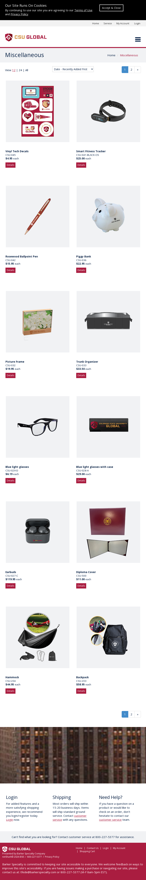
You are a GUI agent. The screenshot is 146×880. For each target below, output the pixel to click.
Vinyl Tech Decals (16, 151)
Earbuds (10, 572)
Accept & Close (111, 8)
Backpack (82, 677)
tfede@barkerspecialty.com (38, 872)
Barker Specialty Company (31, 853)
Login (137, 23)
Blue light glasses (17, 467)
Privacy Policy (19, 14)
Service (108, 23)
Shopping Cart (87, 851)
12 (13, 70)
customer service (110, 819)
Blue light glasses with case (94, 467)
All (26, 70)
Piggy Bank (83, 256)
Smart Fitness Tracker (91, 151)
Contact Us (92, 848)
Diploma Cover (86, 572)
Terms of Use (83, 10)
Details (10, 165)
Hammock (12, 677)
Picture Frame (14, 361)
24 (20, 70)
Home (95, 23)
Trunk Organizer (87, 361)
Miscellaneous (129, 55)
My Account (122, 23)
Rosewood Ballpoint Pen (21, 256)
